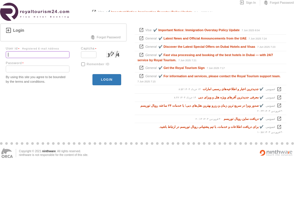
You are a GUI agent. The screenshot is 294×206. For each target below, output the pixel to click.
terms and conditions (30, 81)
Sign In (247, 2)
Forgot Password (278, 2)
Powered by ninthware (276, 153)
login (107, 79)
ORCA (7, 153)
